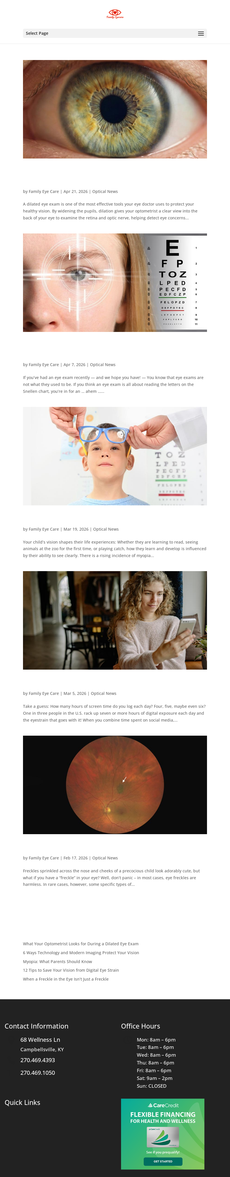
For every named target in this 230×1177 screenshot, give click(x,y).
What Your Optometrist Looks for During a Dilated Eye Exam (112, 175)
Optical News (105, 191)
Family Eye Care (44, 191)
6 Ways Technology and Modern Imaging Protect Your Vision (109, 349)
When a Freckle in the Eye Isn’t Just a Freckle (101, 847)
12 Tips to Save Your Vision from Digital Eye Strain (111, 682)
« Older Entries (37, 903)
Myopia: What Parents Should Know (86, 518)
